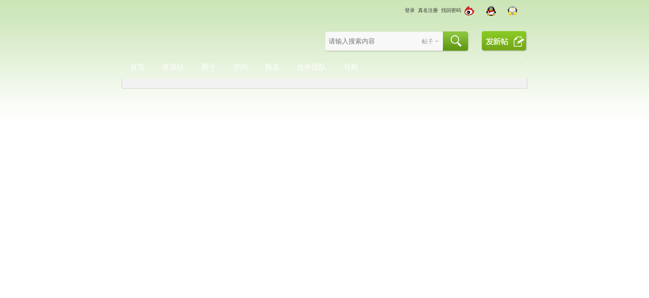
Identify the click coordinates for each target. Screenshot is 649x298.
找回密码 (451, 10)
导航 (351, 67)
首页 (137, 67)
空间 (240, 67)
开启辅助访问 (376, 6)
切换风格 (397, 10)
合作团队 (312, 67)
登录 (410, 10)
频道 (272, 67)
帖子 (427, 41)
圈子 (208, 67)
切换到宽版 (384, 10)
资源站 (173, 67)
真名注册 (428, 10)
